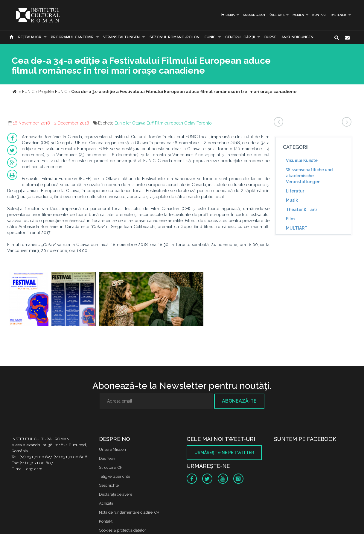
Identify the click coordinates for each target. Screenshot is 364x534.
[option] (28, 299)
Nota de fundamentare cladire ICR (129, 512)
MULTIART (296, 228)
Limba (228, 14)
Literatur (295, 191)
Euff (150, 123)
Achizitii (106, 503)
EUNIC (210, 37)
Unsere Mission (112, 449)
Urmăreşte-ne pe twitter (224, 452)
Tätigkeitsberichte (114, 476)
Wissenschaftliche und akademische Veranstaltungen (309, 175)
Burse (270, 37)
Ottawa (138, 123)
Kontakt (319, 14)
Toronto (204, 123)
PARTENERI (339, 14)
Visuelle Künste (302, 160)
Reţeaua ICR (29, 37)
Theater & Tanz (302, 209)
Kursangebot (254, 14)
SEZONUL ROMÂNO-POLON (174, 37)
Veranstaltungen (121, 37)
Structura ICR (111, 467)
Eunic (120, 123)
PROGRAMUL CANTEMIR (72, 37)
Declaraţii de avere (115, 494)
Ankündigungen (297, 37)
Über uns (276, 14)
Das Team (108, 458)
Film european (169, 123)
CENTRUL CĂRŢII (240, 37)
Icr (128, 123)
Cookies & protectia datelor (122, 530)
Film (290, 218)
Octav (189, 123)
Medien (298, 14)
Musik (292, 200)
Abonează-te (239, 401)
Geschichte (109, 485)
